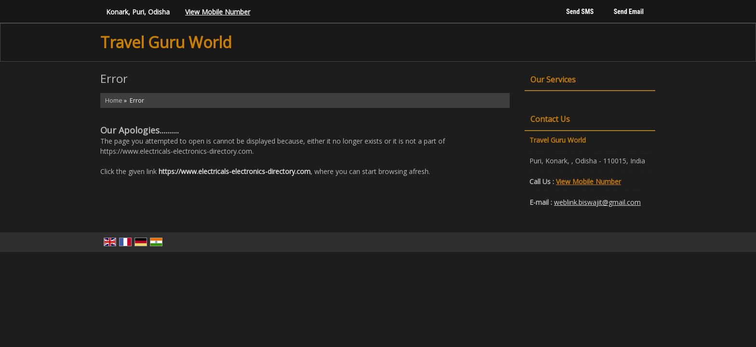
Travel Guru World (166, 42)
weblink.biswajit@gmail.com (597, 202)
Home (113, 100)
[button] (217, 11)
